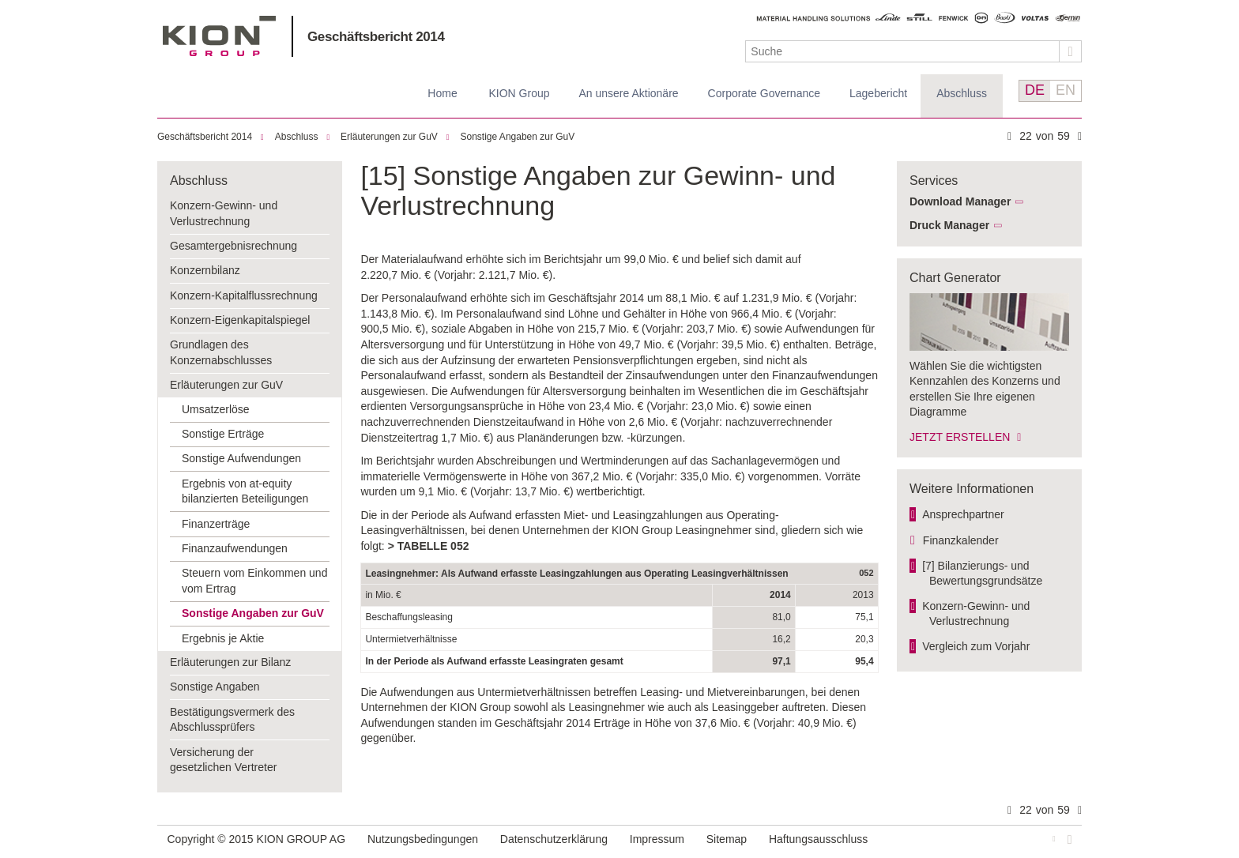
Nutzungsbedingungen (422, 839)
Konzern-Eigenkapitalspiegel (240, 320)
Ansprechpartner (963, 514)
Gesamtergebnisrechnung (233, 245)
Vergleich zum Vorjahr (976, 646)
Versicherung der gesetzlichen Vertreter (223, 760)
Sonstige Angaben (215, 686)
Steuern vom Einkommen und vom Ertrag (254, 580)
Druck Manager (949, 225)
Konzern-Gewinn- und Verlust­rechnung (976, 614)
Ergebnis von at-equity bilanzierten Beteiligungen (245, 491)
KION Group (518, 93)
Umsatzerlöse (216, 409)
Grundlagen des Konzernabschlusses (221, 352)
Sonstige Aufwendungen (241, 458)
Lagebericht (878, 93)
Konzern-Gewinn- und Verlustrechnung (223, 213)
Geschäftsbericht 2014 (376, 36)
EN (1065, 90)
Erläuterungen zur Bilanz (230, 662)
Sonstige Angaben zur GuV (518, 136)
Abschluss (961, 93)
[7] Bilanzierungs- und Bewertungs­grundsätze (982, 573)
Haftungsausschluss (818, 839)
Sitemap (726, 839)
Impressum (657, 839)
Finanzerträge (216, 523)
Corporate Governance (764, 93)
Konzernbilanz (205, 270)
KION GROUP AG (219, 36)
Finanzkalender (961, 540)
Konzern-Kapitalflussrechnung (244, 295)
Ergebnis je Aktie (223, 638)
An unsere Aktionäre (629, 93)
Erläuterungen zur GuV (389, 136)
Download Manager (960, 201)
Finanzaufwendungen (235, 548)
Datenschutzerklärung (554, 839)
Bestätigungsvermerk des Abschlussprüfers (232, 720)
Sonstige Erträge (223, 433)
